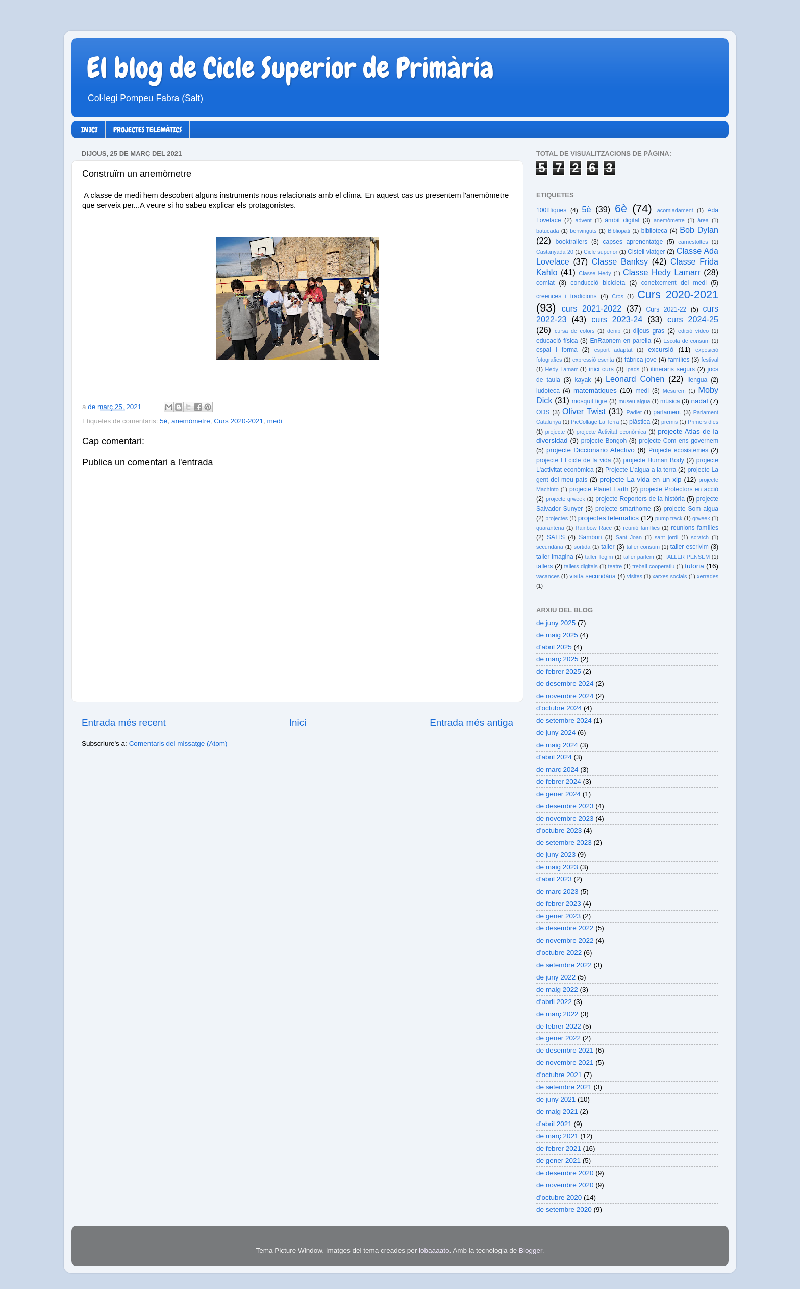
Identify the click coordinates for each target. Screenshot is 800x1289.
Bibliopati (619, 231)
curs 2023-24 (616, 319)
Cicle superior (600, 252)
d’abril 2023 (554, 879)
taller (607, 547)
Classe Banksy (620, 261)
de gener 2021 (558, 1160)
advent (583, 220)
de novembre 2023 (565, 818)
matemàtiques (595, 390)
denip (613, 331)
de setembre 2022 (564, 965)
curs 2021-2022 (592, 308)
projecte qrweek (565, 499)
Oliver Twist (584, 411)
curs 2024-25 (692, 319)
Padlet (634, 412)
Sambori (590, 537)
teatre (615, 566)
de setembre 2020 (564, 1209)
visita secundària (592, 576)
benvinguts (583, 231)
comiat (545, 283)
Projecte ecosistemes (678, 450)
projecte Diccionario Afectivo (590, 450)
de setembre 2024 (564, 720)
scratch (700, 537)
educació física (557, 340)
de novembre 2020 (565, 1185)
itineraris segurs (673, 369)
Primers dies (703, 422)
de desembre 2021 (565, 1050)
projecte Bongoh (604, 440)
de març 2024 (557, 769)
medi (274, 421)
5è (163, 421)
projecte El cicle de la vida (573, 460)
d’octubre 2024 (559, 708)
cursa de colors (574, 331)
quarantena (550, 527)
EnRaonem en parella (620, 340)
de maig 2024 (557, 745)
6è (621, 208)
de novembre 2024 (565, 696)
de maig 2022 (557, 989)
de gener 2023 (558, 916)
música (670, 401)
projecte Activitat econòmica (611, 431)
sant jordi (667, 537)
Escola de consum (686, 341)
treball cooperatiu (653, 566)
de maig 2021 (557, 1111)
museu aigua (634, 401)
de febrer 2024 (558, 781)
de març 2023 (557, 891)
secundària (549, 547)
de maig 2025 (557, 635)
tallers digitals (581, 566)
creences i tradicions (566, 296)
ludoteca (548, 390)
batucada (547, 231)
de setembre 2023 (564, 842)
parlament (667, 412)
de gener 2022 (558, 1038)
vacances (548, 576)
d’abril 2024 (554, 757)
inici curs (601, 369)
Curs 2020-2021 (238, 421)
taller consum (643, 547)
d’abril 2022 (554, 1002)
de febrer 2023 (558, 904)
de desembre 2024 (565, 683)
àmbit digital (622, 220)
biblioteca (654, 230)
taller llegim (599, 557)
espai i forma (557, 349)
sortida (582, 547)
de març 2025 (557, 659)
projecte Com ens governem (678, 440)
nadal (699, 401)
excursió (660, 349)
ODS (542, 412)
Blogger (530, 1250)
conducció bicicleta (597, 283)
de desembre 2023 (565, 806)
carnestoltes (693, 241)
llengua (697, 380)
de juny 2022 (556, 977)
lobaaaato (434, 1250)
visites (634, 576)
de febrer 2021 (558, 1148)
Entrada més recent (124, 722)
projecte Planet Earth (598, 489)
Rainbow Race (594, 527)
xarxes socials (669, 576)
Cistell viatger (646, 251)
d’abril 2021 (554, 1124)
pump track (669, 518)
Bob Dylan (699, 229)
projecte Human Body (653, 460)
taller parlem (638, 557)
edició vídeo (693, 331)
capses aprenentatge (633, 241)
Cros (617, 296)
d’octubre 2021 (559, 1075)
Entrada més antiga (471, 722)
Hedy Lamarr (561, 369)
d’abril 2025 (554, 647)
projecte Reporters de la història (640, 499)
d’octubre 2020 (559, 1197)
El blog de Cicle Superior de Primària (290, 68)
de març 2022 (557, 1014)
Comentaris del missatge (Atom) (178, 743)
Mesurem (674, 391)
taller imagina (554, 556)
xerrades (707, 576)
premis (669, 422)
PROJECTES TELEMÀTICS (147, 130)
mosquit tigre (590, 401)
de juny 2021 (556, 1099)
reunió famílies (641, 527)
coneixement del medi (674, 283)
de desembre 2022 (565, 928)
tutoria (694, 566)
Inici (298, 722)
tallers (544, 566)
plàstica (639, 421)
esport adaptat (613, 350)
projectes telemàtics (608, 518)
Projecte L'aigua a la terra (640, 469)
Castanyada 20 (554, 252)
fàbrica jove (640, 359)
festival (709, 359)
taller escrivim (689, 547)
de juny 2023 (556, 854)
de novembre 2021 (565, 1062)
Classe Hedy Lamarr (662, 272)
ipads (632, 369)
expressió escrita (593, 359)
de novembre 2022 (565, 940)
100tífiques (551, 210)
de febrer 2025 (558, 671)
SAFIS (556, 537)
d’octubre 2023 (559, 830)
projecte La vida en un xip (640, 479)
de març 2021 (557, 1136)
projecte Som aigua (690, 508)
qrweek (701, 518)
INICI (89, 130)
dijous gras (648, 331)
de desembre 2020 (565, 1173)
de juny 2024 (556, 732)
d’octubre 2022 (559, 953)
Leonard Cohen (635, 379)
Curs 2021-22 (666, 309)
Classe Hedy (595, 273)
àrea (703, 220)
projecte (555, 431)
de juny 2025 (556, 623)
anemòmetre (190, 421)
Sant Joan (629, 537)
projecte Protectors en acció (679, 489)
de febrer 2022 (558, 1026)
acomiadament (675, 210)
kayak (583, 380)
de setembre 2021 (564, 1087)
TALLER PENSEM (687, 557)
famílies (679, 359)
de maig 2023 (557, 867)
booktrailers (572, 241)
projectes (556, 518)
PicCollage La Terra (595, 422)
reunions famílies (694, 527)
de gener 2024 (558, 794)
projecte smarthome (623, 508)
